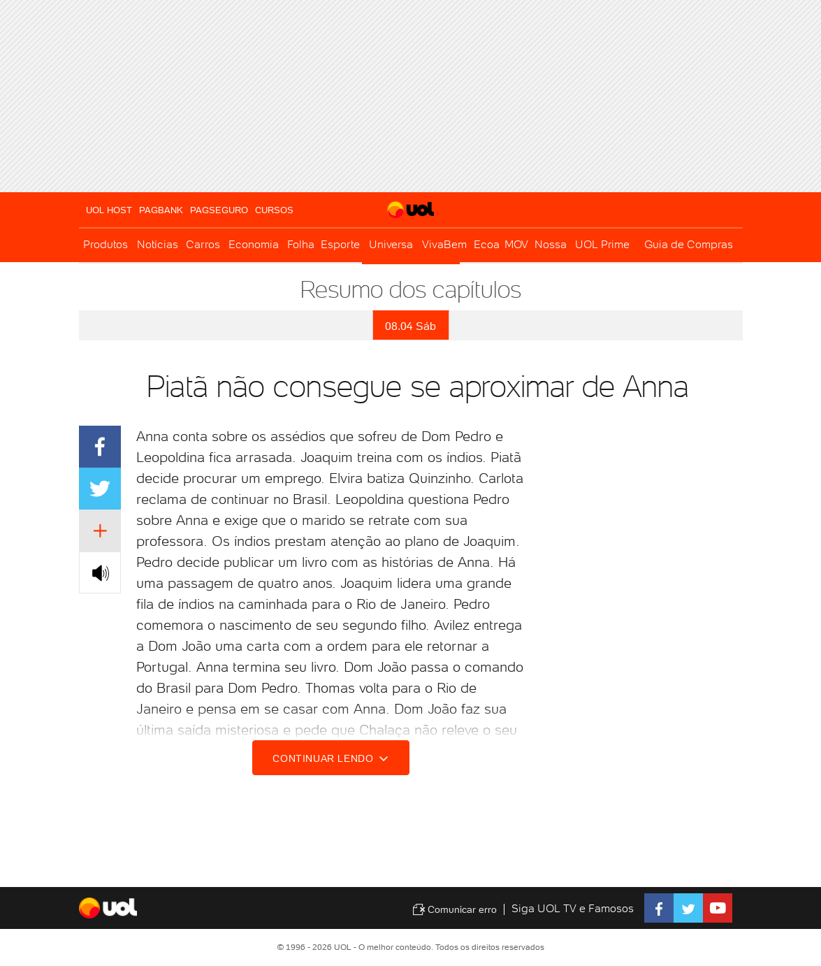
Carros (203, 244)
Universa (391, 244)
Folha (300, 244)
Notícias (157, 244)
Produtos (105, 244)
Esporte (340, 244)
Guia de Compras (688, 244)
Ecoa (487, 244)
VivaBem (444, 244)
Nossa (551, 244)
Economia (253, 244)
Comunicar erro (454, 909)
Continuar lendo (333, 758)
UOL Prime (602, 244)
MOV (516, 244)
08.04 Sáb (410, 326)
